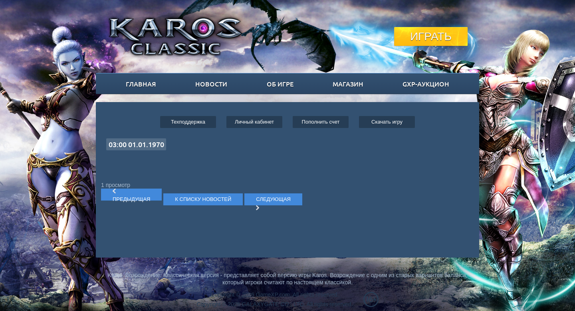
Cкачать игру (386, 122)
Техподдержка (188, 122)
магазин (348, 83)
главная (141, 83)
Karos (175, 36)
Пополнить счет (321, 122)
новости (211, 83)
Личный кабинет (254, 122)
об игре (280, 83)
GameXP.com (272, 294)
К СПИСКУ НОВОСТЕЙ (203, 199)
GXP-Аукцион (425, 83)
